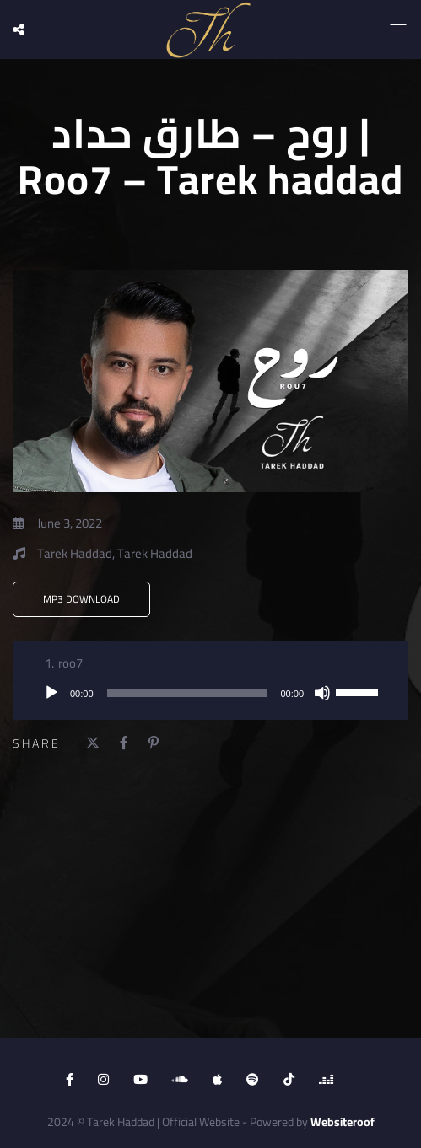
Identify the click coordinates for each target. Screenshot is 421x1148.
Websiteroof (342, 1122)
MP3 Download (81, 599)
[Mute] (322, 692)
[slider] (187, 693)
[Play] (51, 692)
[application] (210, 693)
